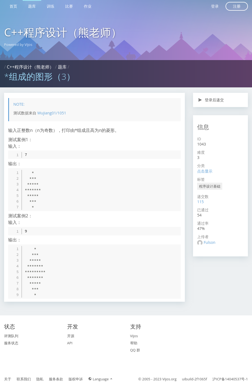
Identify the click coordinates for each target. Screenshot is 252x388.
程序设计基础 (209, 186)
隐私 (39, 379)
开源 (70, 335)
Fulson (209, 242)
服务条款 (56, 379)
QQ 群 (135, 350)
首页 (13, 6)
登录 (215, 6)
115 (200, 201)
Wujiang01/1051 (51, 112)
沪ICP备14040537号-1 (230, 379)
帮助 (133, 342)
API (70, 342)
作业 (87, 6)
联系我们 (24, 379)
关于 (7, 379)
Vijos (134, 335)
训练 (50, 6)
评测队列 (11, 335)
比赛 (69, 6)
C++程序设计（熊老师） (63, 32)
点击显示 (204, 171)
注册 (237, 6)
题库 (32, 6)
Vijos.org (169, 379)
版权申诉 (76, 379)
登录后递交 (211, 99)
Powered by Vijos (18, 44)
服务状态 (11, 342)
